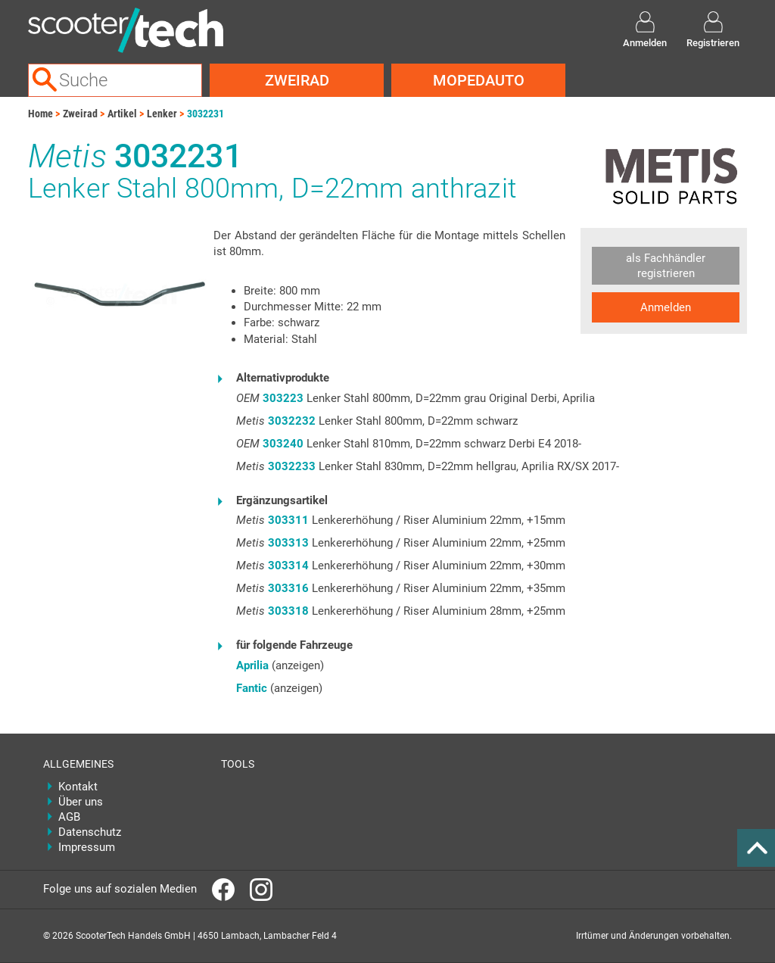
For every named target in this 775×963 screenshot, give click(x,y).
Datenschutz (89, 832)
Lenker (162, 114)
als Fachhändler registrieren (665, 265)
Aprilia (252, 665)
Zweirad (297, 80)
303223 (283, 398)
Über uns (80, 802)
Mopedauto (478, 80)
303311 (288, 520)
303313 (288, 543)
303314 (288, 565)
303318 (288, 611)
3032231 (205, 114)
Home (40, 114)
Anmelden (665, 307)
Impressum (86, 847)
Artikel (122, 114)
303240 (283, 443)
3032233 (292, 466)
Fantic (251, 688)
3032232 (292, 421)
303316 (288, 588)
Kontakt (78, 786)
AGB (69, 817)
